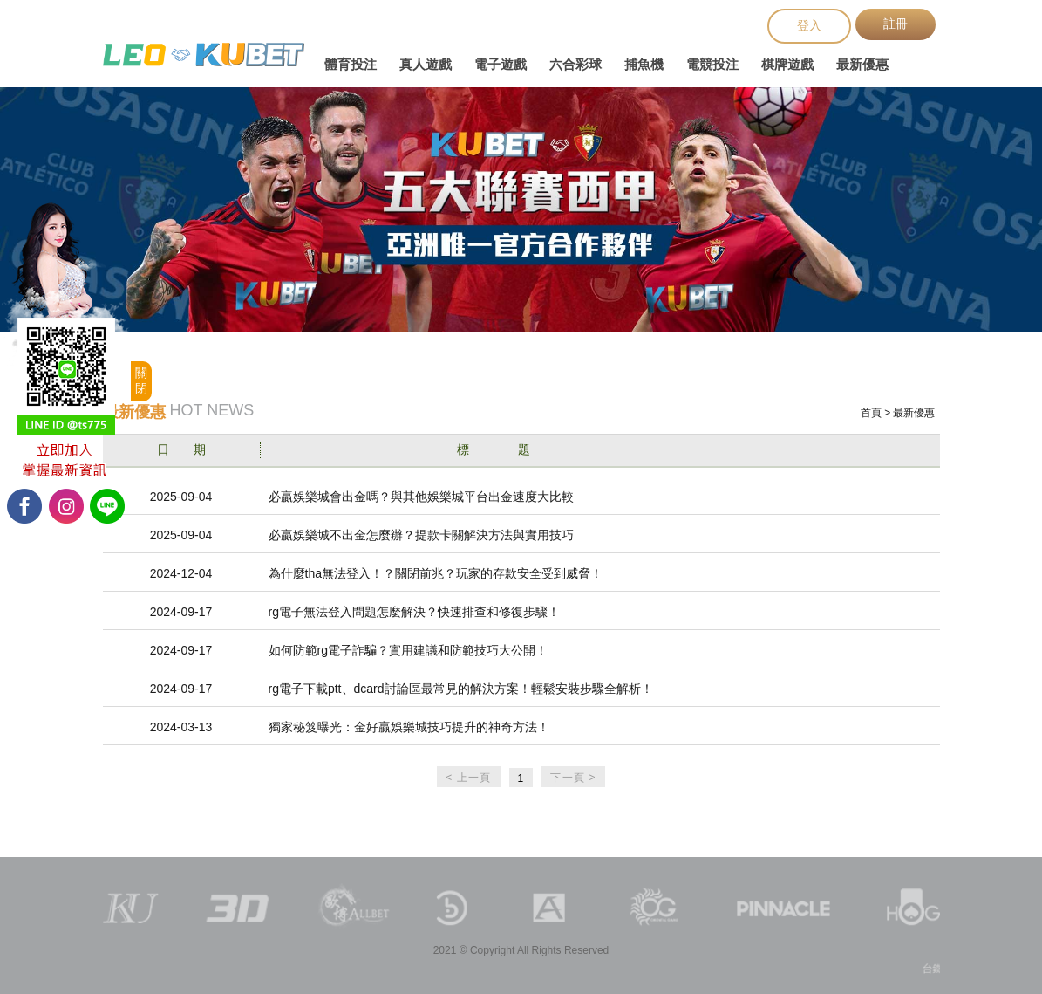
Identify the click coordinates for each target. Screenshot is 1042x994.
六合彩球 (575, 64)
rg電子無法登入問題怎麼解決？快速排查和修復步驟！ (414, 612)
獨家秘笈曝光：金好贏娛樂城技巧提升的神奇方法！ (409, 727)
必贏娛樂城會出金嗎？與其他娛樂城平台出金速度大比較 (421, 497)
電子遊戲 (500, 64)
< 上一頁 (468, 777)
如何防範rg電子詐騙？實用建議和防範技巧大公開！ (408, 650)
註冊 (895, 24)
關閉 (141, 380)
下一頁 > (573, 777)
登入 (809, 25)
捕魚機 (644, 64)
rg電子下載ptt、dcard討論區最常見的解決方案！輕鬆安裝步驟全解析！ (461, 689)
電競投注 (712, 64)
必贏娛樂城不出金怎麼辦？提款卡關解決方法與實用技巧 (421, 535)
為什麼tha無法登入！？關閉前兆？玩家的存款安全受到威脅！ (436, 573)
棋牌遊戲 (787, 64)
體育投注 (350, 64)
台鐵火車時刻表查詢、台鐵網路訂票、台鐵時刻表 (203, 55)
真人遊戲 (425, 64)
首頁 (871, 413)
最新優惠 (862, 64)
